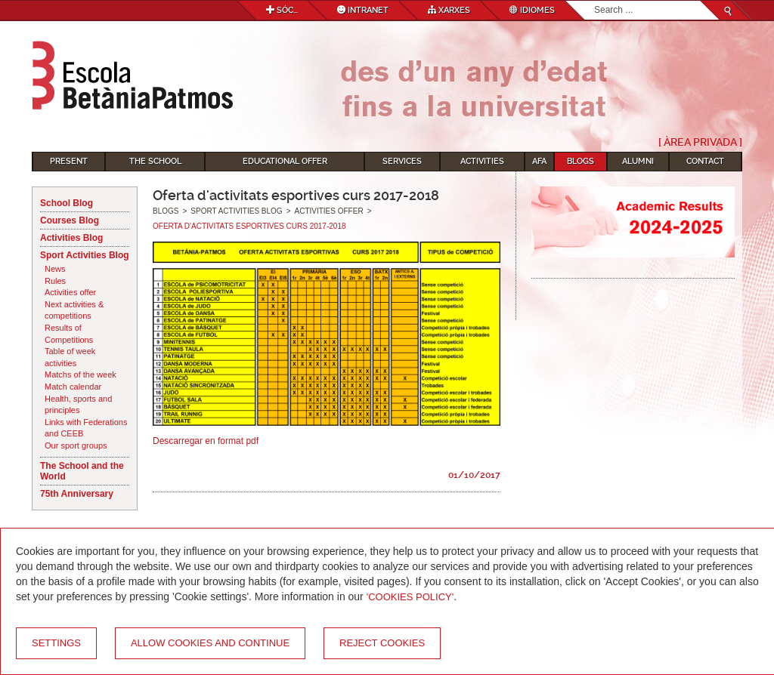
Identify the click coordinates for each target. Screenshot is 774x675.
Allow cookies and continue (210, 643)
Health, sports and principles (78, 404)
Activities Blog (71, 238)
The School (155, 161)
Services (402, 161)
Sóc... (282, 10)
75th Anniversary (76, 494)
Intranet (363, 10)
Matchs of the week (80, 374)
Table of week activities (70, 357)
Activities (482, 161)
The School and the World (82, 471)
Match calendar (73, 386)
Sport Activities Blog (84, 255)
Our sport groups (76, 445)
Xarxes (449, 10)
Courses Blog (69, 220)
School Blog (66, 203)
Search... (594, 1)
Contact (705, 161)
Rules (55, 280)
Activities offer (70, 292)
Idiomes (532, 10)
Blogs (580, 161)
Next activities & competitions (74, 310)
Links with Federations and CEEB (86, 428)
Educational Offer (285, 161)
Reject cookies (382, 643)
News (55, 268)
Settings (56, 643)
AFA (539, 161)
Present (69, 161)
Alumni (638, 161)
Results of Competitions (69, 333)
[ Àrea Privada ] (700, 142)
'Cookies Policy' (410, 597)
